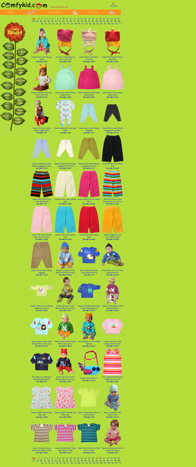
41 (89, 21)
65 (98, 24)
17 (89, 19)
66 (101, 24)
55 (61, 24)
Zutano (8, 46)
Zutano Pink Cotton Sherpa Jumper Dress (113, 95)
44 (100, 21)
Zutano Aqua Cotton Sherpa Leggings (89, 130)
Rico (7, 106)
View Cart (114, 6)
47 (111, 21)
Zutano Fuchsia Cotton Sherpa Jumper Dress (89, 95)
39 (82, 21)
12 (71, 19)
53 (53, 24)
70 (116, 24)
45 (104, 21)
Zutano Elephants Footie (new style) (65, 130)
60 (79, 24)
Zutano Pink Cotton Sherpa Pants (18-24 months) (42, 237)
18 (93, 19)
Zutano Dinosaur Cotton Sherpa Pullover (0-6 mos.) (65, 308)
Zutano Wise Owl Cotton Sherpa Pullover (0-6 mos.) (65, 379)
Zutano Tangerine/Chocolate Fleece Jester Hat (41, 95)
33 (59, 21)
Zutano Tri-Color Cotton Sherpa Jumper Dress (42, 130)
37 (74, 21)
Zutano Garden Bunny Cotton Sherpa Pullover (112, 308)
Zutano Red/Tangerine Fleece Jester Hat (112, 59)
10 (63, 19)
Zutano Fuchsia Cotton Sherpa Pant (89, 201)
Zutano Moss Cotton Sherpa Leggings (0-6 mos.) (89, 166)
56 (64, 24)
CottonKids (20, 71)
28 (41, 21)
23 (111, 19)
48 (115, 21)
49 (119, 21)
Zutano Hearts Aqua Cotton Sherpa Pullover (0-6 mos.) (42, 343)
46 (108, 21)
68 (109, 24)
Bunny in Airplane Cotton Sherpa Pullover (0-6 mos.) (65, 272)
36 (71, 21)
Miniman (7, 85)
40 (86, 21)
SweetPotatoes (20, 111)
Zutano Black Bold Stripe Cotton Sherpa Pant (41, 201)
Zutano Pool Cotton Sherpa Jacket (42, 59)
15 (82, 19)
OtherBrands (18, 120)
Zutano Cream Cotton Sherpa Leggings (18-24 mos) (65, 166)
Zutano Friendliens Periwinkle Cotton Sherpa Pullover (89, 308)
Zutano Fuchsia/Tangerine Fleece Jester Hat (65, 59)
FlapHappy (21, 60)
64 (94, 24)
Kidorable (8, 55)
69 (112, 24)
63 (90, 24)
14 (78, 19)
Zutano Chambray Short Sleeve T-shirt (112, 414)
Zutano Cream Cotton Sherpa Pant (65, 201)
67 (105, 24)
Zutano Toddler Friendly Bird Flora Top (65, 414)
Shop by (15, 29)
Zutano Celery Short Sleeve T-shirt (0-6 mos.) (89, 414)
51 (46, 24)
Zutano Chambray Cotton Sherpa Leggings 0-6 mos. (41, 166)
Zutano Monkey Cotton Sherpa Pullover (89, 343)
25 (119, 19)
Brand (14, 32)
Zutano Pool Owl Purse (88, 379)
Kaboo (19, 91)
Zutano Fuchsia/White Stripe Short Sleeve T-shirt (65, 450)
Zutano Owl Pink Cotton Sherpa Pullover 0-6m (112, 343)
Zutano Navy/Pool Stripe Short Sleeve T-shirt (89, 450)
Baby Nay (20, 80)
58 (72, 24)
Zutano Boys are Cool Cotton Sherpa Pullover (112, 272)
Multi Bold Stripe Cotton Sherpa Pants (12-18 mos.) (112, 201)
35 (67, 21)
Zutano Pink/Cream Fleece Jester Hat (89, 59)
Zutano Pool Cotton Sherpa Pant (65, 237)
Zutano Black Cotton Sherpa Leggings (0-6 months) (112, 130)
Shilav (7, 95)
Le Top (8, 64)
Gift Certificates (54, 12)
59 (75, 24)
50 (42, 24)
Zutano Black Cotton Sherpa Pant (112, 166)
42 (93, 21)
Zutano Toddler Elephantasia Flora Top (41, 414)
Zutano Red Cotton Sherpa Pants (89, 237)
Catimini (22, 52)
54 (57, 24)
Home (10, 12)
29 (45, 21)
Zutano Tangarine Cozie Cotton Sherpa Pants (112, 237)
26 (34, 21)
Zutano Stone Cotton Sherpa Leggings (41, 272)
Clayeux (7, 74)
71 (120, 24)
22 (108, 19)
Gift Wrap (93, 12)
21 (104, 19)
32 (56, 21)
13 (74, 19)
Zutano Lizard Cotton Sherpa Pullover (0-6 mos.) (65, 343)
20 (100, 19)
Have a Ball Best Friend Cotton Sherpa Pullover (89, 272)
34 (63, 21)
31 (52, 21)
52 (49, 24)
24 (115, 19)
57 (68, 24)
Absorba (5, 116)
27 (37, 21)
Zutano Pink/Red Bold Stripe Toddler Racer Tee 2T (112, 379)
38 (78, 21)
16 (86, 19)
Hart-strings (20, 101)
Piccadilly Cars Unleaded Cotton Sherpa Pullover (41, 379)
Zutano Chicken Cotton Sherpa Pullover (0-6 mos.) (41, 308)
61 (83, 24)
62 (87, 24)
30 (48, 21)
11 (67, 19)
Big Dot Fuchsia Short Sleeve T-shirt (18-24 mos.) (112, 450)
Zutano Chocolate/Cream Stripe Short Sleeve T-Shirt (41, 450)
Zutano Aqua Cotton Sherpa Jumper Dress (65, 95)
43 (97, 21)
